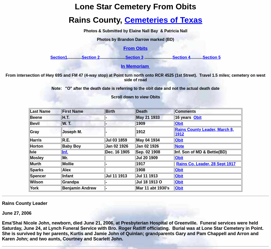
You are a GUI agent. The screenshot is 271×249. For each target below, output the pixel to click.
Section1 (58, 57)
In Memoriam (135, 66)
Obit (197, 117)
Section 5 (212, 57)
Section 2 (91, 57)
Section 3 (134, 57)
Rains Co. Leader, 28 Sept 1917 (206, 164)
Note (179, 146)
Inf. (65, 152)
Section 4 (181, 57)
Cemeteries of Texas (163, 19)
